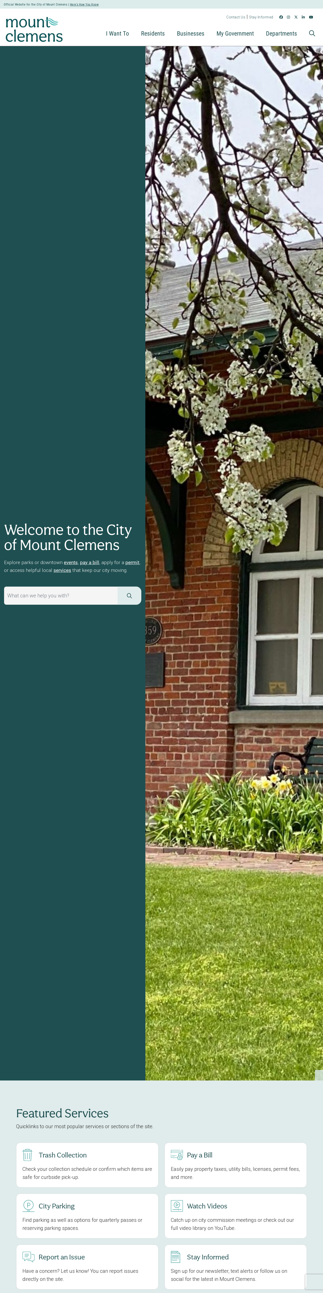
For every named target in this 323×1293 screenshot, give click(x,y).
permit (132, 562)
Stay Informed (261, 17)
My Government (235, 33)
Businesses (190, 33)
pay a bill (89, 562)
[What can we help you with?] (61, 596)
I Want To (117, 33)
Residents (153, 33)
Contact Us (235, 17)
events (71, 562)
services (62, 570)
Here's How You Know (84, 4)
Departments (281, 33)
